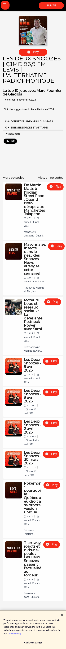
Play (33, 52)
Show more (12, 133)
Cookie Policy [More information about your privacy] (14, 634)
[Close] (62, 615)
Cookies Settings (33, 643)
